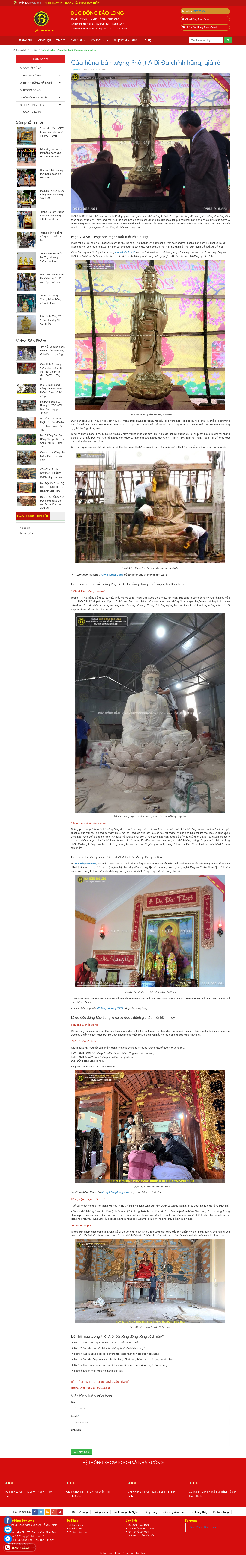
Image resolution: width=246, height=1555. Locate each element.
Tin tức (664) (27, 533)
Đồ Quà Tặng (30, 112)
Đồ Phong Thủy (32, 105)
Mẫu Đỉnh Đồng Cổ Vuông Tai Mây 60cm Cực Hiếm (51, 320)
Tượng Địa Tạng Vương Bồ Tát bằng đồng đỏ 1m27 (50, 299)
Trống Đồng (30, 90)
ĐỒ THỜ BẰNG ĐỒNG (140, 1532)
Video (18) (25, 527)
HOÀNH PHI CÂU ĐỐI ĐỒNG (144, 1536)
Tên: (74, 1402)
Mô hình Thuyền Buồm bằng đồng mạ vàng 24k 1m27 (52, 194)
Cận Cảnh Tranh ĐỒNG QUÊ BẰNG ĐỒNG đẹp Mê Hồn (51, 473)
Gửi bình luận (81, 1452)
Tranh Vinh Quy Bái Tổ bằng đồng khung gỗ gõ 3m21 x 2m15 (52, 132)
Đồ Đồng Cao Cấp (33, 97)
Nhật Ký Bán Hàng (125, 40)
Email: (75, 1415)
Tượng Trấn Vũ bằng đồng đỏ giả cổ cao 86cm (51, 236)
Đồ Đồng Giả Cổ (78, 1528)
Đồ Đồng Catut (77, 1525)
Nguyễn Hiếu (76, 69)
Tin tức (60, 40)
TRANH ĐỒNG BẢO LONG (142, 1528)
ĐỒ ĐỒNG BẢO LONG (140, 1525)
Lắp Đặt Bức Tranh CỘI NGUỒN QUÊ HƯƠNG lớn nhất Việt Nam (52, 487)
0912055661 (200, 11)
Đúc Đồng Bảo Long (203, 1527)
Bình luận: (77, 1429)
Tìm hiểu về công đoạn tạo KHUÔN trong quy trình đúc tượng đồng (52, 350)
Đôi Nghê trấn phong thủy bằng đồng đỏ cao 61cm (51, 174)
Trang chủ (26, 40)
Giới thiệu (44, 40)
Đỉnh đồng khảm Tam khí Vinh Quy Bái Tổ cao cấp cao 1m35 (52, 278)
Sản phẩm (78, 40)
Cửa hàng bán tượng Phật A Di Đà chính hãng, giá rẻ (145, 62)
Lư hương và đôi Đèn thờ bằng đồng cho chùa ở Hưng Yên (51, 153)
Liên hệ (146, 40)
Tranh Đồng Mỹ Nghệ (36, 82)
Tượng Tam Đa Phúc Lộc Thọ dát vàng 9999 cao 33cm (51, 257)
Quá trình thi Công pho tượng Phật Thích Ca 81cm (52, 456)
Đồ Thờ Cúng (30, 68)
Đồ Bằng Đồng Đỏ (78, 1532)
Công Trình (99, 40)
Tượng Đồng (30, 75)
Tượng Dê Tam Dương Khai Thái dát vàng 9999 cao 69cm (52, 215)
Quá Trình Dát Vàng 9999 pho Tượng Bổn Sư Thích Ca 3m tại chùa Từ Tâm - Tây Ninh (51, 372)
